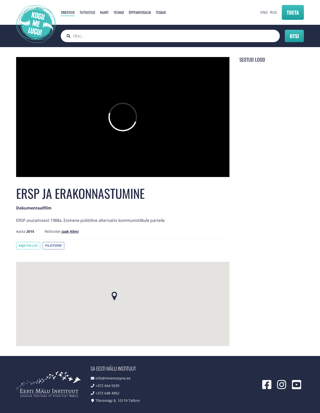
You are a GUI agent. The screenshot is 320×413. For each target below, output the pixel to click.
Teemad (119, 12)
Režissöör (53, 231)
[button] (114, 296)
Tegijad (161, 12)
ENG (264, 12)
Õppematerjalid (140, 12)
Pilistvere (53, 245)
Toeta (293, 12)
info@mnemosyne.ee (113, 378)
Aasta (20, 231)
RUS (273, 12)
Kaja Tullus (28, 245)
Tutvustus (87, 12)
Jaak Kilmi (70, 231)
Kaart (104, 12)
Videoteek (68, 12)
